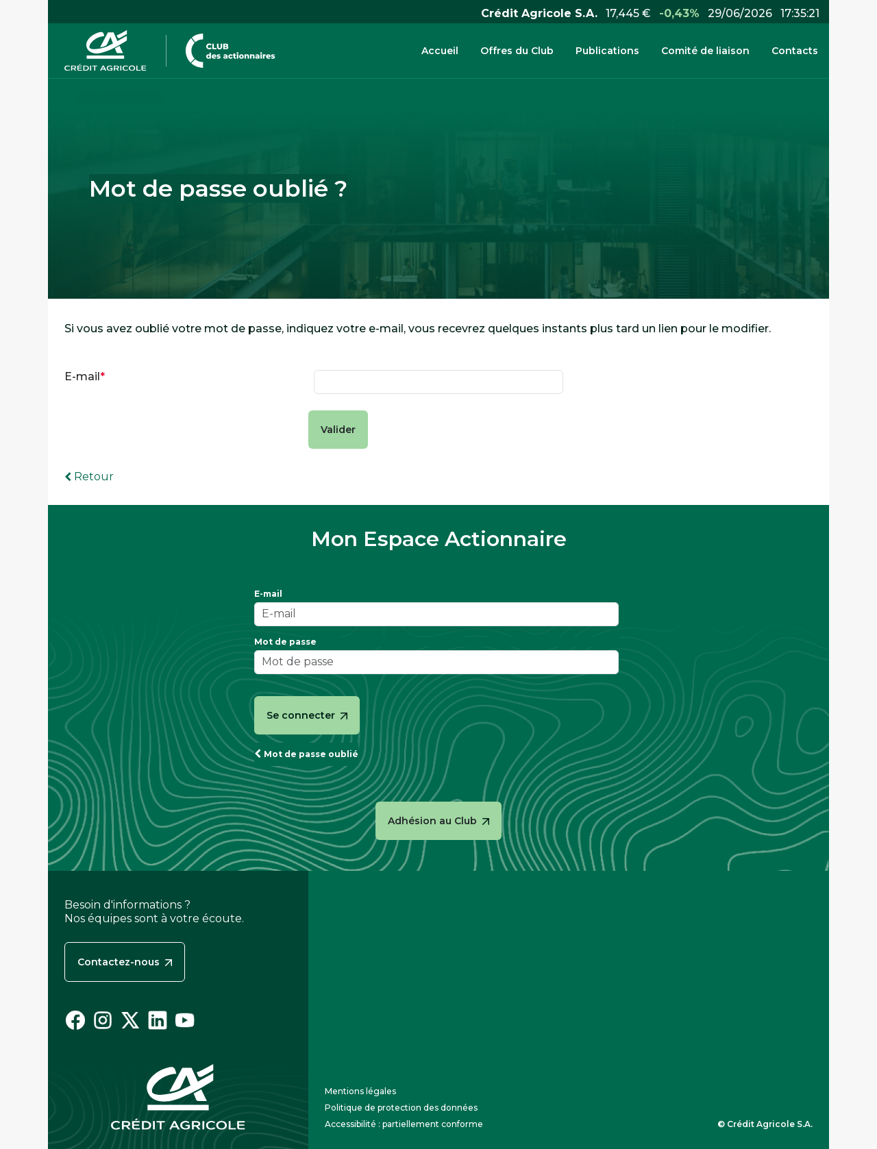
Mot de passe (285, 642)
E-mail (82, 377)
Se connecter (307, 715)
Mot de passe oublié (311, 754)
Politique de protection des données (401, 1107)
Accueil (439, 51)
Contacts (794, 51)
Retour (94, 476)
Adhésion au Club (438, 821)
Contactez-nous (124, 962)
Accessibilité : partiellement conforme (404, 1124)
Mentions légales (360, 1091)
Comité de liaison (705, 51)
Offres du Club (517, 51)
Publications (607, 51)
